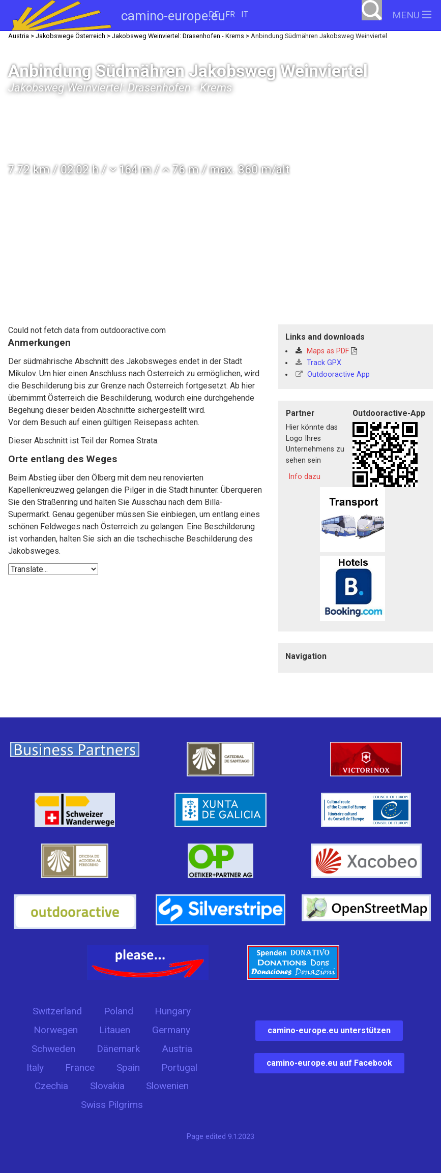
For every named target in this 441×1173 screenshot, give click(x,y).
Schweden (53, 1049)
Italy (35, 1067)
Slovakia (107, 1086)
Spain (128, 1067)
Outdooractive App (333, 374)
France (80, 1067)
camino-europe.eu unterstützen (329, 1030)
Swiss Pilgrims (112, 1104)
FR (230, 14)
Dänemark (118, 1049)
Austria (177, 1049)
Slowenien (167, 1086)
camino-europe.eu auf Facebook (329, 1063)
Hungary (173, 1011)
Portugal (179, 1067)
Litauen (114, 1030)
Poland (118, 1011)
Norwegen (56, 1030)
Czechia (51, 1086)
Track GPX (318, 362)
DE (214, 14)
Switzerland (57, 1011)
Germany (171, 1030)
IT (244, 14)
